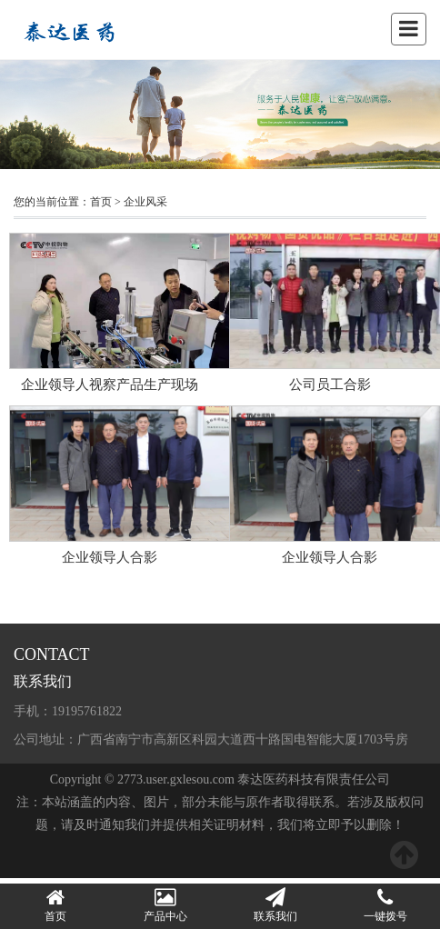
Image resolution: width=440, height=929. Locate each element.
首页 (101, 201)
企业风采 (145, 201)
